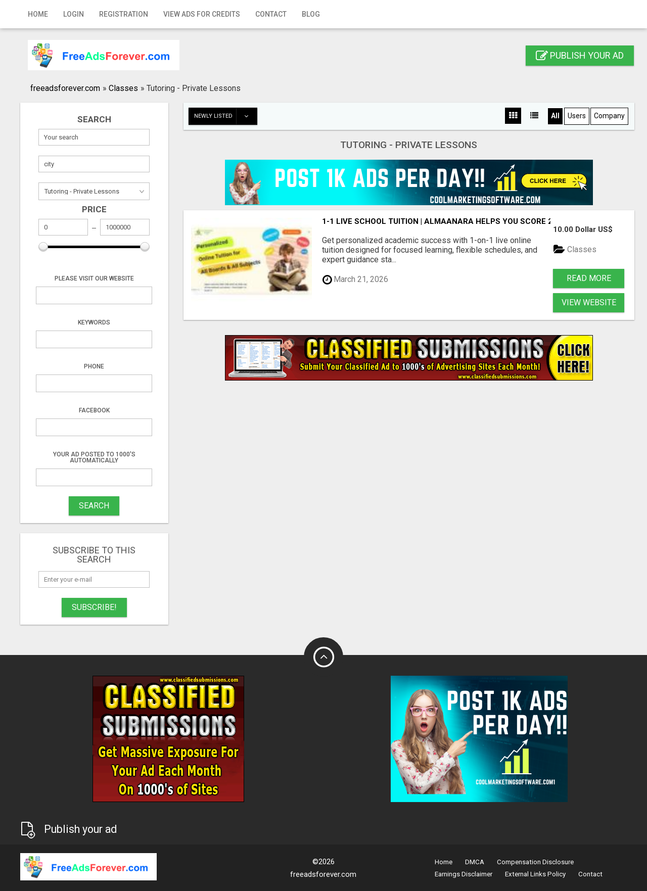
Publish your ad (580, 55)
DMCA (474, 862)
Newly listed (225, 116)
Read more (589, 278)
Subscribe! (94, 607)
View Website (589, 302)
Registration (123, 14)
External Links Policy (535, 874)
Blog (311, 14)
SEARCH (94, 505)
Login (73, 14)
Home (38, 14)
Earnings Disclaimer (463, 874)
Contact (271, 14)
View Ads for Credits (201, 14)
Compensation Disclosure (535, 862)
